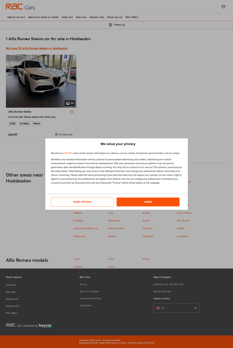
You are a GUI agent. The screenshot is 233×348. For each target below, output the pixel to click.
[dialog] (116, 174)
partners (68, 153)
